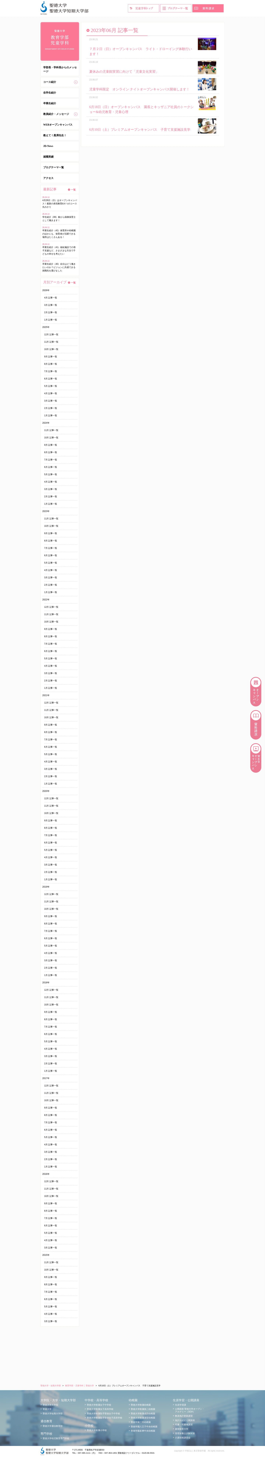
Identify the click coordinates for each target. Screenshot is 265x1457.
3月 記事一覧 (50, 305)
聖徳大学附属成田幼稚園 (143, 1413)
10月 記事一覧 (51, 349)
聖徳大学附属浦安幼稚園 (143, 1417)
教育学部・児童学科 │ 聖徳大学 (79, 1385)
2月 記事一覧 (50, 312)
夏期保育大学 (181, 1429)
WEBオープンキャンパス (58, 124)
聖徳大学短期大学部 (53, 1413)
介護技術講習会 (182, 1437)
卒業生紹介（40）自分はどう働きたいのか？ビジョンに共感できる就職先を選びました (59, 267)
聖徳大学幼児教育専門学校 (56, 1438)
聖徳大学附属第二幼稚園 (143, 1409)
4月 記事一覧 (50, 297)
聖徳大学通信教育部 (53, 1426)
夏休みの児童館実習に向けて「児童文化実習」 (124, 71)
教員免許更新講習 (184, 1416)
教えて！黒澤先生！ (54, 135)
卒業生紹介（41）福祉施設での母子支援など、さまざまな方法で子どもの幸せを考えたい (59, 250)
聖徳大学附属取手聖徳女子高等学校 (104, 1417)
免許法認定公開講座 (185, 1420)
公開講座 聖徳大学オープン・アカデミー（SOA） (189, 1410)
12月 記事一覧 (51, 334)
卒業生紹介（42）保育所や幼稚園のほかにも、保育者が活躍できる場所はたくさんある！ (59, 233)
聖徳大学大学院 (50, 1405)
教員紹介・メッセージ (56, 114)
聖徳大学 (47, 1409)
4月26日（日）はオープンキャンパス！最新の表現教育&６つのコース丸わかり (59, 203)
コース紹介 (49, 82)
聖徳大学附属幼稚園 (141, 1405)
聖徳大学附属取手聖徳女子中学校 (103, 1413)
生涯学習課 (180, 1405)
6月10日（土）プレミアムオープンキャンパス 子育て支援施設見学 (139, 129)
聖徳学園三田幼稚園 (141, 1422)
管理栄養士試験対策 (185, 1433)
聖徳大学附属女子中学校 (99, 1405)
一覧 (73, 189)
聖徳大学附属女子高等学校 (100, 1409)
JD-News (48, 146)
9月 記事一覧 (50, 356)
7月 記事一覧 (50, 371)
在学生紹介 (49, 92)
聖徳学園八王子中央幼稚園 (144, 1426)
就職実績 (48, 156)
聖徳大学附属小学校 (97, 1430)
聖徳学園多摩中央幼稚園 (143, 1431)
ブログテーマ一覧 (53, 167)
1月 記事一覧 (50, 320)
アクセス (48, 178)
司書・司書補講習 (184, 1424)
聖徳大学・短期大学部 (50, 1385)
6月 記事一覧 (50, 378)
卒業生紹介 (49, 103)
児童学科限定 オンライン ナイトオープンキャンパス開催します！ (139, 89)
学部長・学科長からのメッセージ (60, 69)
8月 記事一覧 (50, 364)
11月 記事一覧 (51, 342)
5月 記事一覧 (50, 386)
